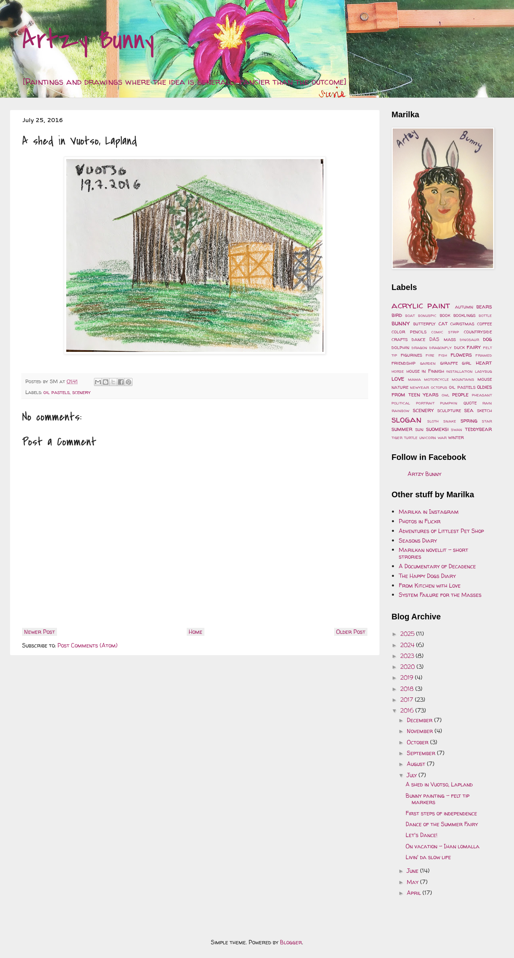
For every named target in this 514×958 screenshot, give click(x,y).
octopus (439, 387)
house (413, 371)
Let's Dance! (421, 835)
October (418, 742)
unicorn (427, 437)
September (422, 753)
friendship (404, 363)
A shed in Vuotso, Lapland (439, 784)
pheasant (482, 395)
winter (456, 437)
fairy (474, 347)
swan (456, 429)
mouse (484, 379)
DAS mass (442, 339)
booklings (464, 315)
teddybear (478, 429)
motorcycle (436, 379)
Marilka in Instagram (429, 511)
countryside (478, 331)
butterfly (424, 323)
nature (400, 387)
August (417, 764)
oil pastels (56, 392)
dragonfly (440, 347)
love (398, 378)
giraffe (449, 363)
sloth (433, 421)
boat (410, 315)
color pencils (409, 331)
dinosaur (469, 339)
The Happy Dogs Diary (427, 576)
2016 (407, 710)
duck (459, 347)
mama (414, 379)
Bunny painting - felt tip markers (437, 799)
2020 (408, 666)
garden (428, 363)
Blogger (291, 942)
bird (397, 315)
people (460, 394)
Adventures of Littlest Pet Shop (441, 531)
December (420, 720)
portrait (425, 403)
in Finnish (433, 371)
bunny (401, 322)
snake (449, 421)
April (414, 893)
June (413, 870)
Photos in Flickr (420, 521)
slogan (407, 419)
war (442, 437)
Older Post (350, 631)
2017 (407, 699)
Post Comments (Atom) (87, 645)
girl (466, 363)
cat (443, 323)
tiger (397, 437)
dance (418, 339)
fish (443, 355)
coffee (484, 323)
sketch (484, 410)
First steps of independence (441, 813)
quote (470, 402)
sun (419, 429)
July (412, 775)
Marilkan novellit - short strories (433, 553)
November (420, 731)
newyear (419, 387)
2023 (408, 656)
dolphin (400, 347)
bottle (485, 315)
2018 (407, 688)
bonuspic (427, 315)
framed (483, 355)
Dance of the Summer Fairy (442, 824)
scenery (81, 392)
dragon (419, 347)
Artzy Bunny (88, 40)
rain (487, 403)
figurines (411, 354)
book (445, 315)
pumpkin (448, 403)
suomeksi (437, 429)
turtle (411, 437)
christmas (462, 323)
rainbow (400, 410)
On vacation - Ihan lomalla (442, 846)
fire (430, 355)
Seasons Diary (418, 540)
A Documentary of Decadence (437, 566)
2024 (408, 645)
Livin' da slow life (428, 857)
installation (459, 371)
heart (484, 362)
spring (469, 420)
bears (484, 306)
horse (398, 371)
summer (402, 429)
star (487, 421)
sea (468, 410)
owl (445, 395)
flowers (461, 354)
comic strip (445, 332)
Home (195, 631)
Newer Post (39, 631)
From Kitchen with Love (430, 585)
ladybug (483, 371)
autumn (464, 306)
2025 (408, 633)
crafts (400, 339)
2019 (407, 677)
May (413, 882)
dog (487, 339)
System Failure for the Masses (440, 594)
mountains (463, 379)
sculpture (449, 410)
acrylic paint (421, 305)
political (401, 403)
